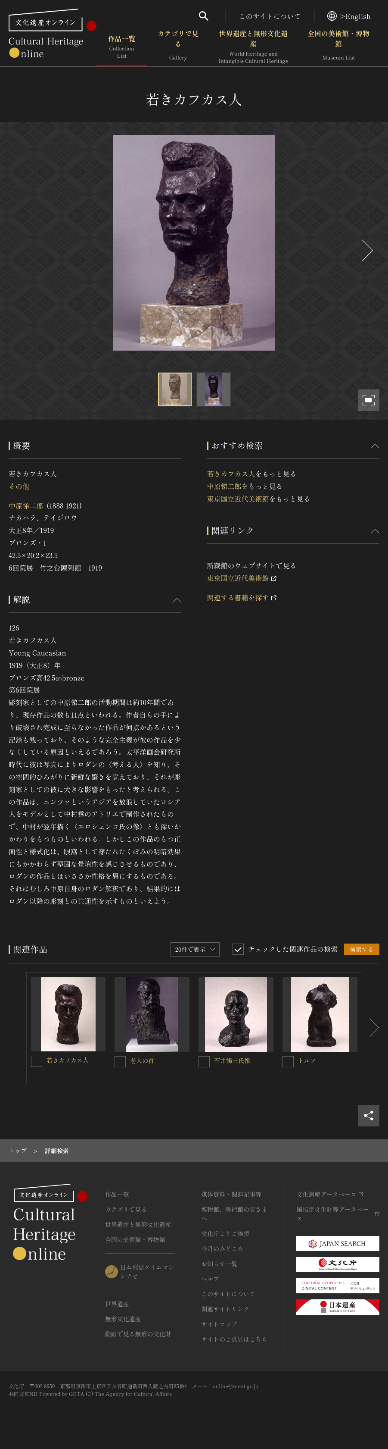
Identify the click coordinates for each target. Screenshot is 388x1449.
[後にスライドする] (366, 250)
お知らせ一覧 (219, 1263)
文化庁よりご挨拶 (225, 1233)
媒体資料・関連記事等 (231, 1194)
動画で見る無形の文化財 (138, 1334)
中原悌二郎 (26, 505)
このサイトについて (270, 16)
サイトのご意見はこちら (234, 1339)
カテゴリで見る (178, 47)
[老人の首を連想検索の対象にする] (120, 1061)
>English (349, 16)
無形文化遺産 (123, 1318)
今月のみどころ (222, 1248)
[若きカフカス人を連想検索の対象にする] (36, 1061)
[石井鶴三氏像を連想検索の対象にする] (204, 1061)
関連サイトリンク (225, 1309)
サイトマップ (219, 1324)
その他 (19, 486)
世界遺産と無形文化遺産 (253, 47)
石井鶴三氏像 (232, 1060)
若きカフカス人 (231, 473)
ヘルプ (210, 1278)
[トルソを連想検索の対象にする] (288, 1061)
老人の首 (142, 1060)
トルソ (307, 1060)
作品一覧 (121, 47)
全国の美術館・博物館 (338, 47)
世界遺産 (117, 1303)
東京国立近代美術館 (238, 498)
